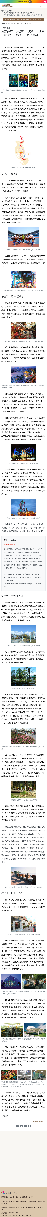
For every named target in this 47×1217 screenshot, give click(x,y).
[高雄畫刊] (7, 5)
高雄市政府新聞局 (11, 1192)
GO (30, 1)
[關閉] (45, 1)
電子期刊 (9, 11)
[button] (39, 5)
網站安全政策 (14, 1197)
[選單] (44, 5)
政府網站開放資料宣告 (27, 1197)
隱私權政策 (4, 1197)
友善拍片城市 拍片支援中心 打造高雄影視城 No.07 (19, 13)
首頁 (2, 11)
